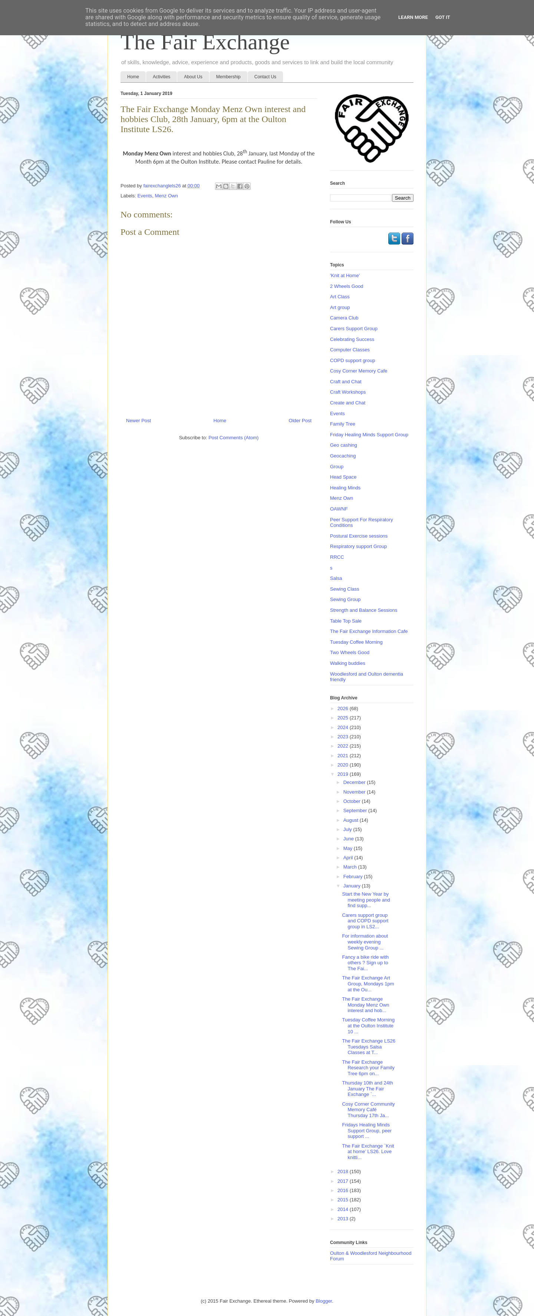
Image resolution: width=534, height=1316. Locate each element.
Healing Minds (345, 487)
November (355, 792)
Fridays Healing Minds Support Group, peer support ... (367, 1130)
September (355, 810)
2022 (343, 746)
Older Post (300, 420)
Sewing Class (344, 589)
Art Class (340, 296)
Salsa (336, 578)
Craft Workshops (348, 392)
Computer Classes (350, 349)
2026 (343, 708)
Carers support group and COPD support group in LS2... (365, 920)
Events (145, 195)
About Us (193, 76)
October (352, 801)
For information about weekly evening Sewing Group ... (365, 941)
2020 (343, 765)
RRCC (337, 557)
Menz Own (166, 195)
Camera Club (344, 318)
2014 (343, 1209)
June (349, 838)
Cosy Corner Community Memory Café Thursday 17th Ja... (368, 1109)
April (349, 857)
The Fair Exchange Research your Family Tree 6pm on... (368, 1067)
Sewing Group (345, 599)
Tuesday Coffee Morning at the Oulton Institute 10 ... (368, 1025)
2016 (343, 1190)
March (350, 867)
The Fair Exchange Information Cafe (369, 631)
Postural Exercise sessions (359, 536)
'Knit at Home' (345, 275)
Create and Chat (347, 403)
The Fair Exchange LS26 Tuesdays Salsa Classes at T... (368, 1046)
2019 (343, 774)
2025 (343, 718)
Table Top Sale (346, 621)
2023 (343, 736)
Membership (228, 76)
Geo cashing (343, 445)
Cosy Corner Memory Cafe (359, 371)
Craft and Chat (346, 381)
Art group (340, 307)
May (348, 848)
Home (133, 76)
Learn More (413, 17)
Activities (161, 76)
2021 (343, 755)
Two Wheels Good (349, 652)
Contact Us (265, 76)
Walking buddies (347, 663)
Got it (442, 17)
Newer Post (138, 420)
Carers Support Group (354, 328)
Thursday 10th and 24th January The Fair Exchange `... (367, 1088)
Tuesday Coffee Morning (356, 642)
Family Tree (342, 424)
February (353, 876)
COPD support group (352, 360)
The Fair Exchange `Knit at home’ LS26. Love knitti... (368, 1151)
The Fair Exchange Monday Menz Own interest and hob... (365, 1004)
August (351, 820)
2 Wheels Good (346, 286)
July (348, 829)
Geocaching (343, 456)
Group (336, 466)
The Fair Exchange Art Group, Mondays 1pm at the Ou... (368, 983)
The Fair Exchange (205, 42)
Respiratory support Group (358, 546)
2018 (343, 1171)
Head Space (343, 477)
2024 (343, 727)
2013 (343, 1218)
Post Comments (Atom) (233, 437)
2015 (343, 1199)
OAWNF (339, 509)
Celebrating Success (352, 339)
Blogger (324, 1301)
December (355, 782)
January (352, 886)
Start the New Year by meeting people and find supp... (366, 899)
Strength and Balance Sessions (363, 610)
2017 (343, 1181)
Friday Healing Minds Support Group (369, 434)
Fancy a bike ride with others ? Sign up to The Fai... (365, 962)
